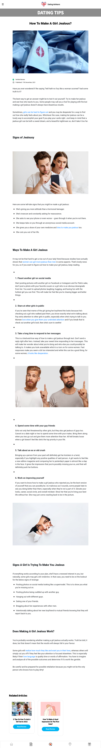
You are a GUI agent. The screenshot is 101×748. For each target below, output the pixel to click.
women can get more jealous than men (39, 262)
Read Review (21, 727)
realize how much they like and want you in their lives (48, 650)
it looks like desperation (38, 353)
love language (29, 656)
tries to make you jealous (67, 227)
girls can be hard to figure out (35, 112)
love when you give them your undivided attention (43, 320)
